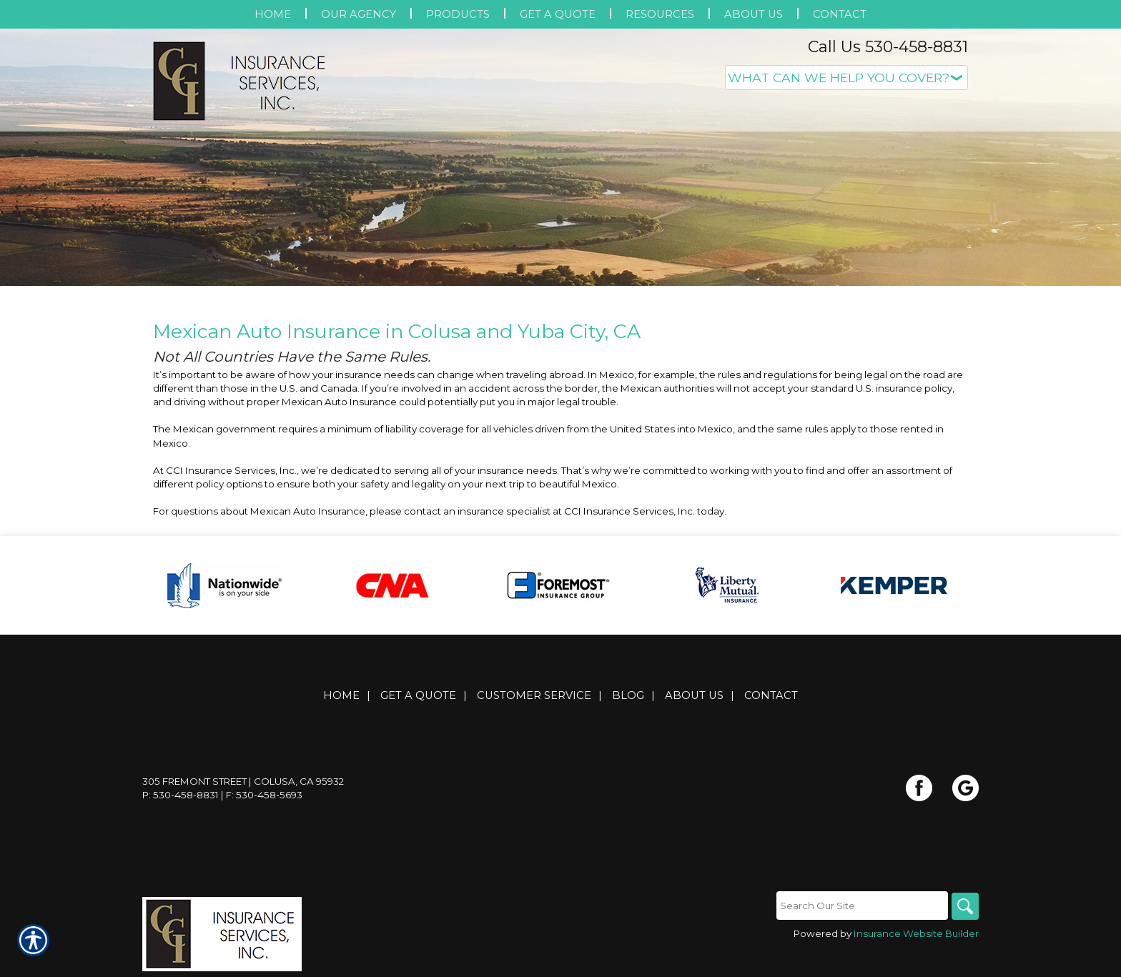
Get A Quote (418, 695)
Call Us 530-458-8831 (888, 46)
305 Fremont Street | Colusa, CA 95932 (243, 781)
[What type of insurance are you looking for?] (846, 77)
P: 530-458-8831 (180, 794)
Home (341, 695)
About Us (694, 695)
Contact (771, 695)
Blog (628, 695)
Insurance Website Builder (916, 934)
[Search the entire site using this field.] (861, 905)
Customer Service (534, 695)
